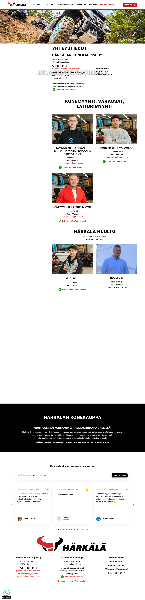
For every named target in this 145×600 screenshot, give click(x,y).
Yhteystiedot (107, 4)
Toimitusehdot (81, 581)
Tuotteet (49, 4)
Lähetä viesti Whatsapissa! (66, 89)
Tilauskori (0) (130, 5)
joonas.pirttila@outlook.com (117, 157)
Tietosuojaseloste (65, 581)
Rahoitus (81, 4)
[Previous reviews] (11, 505)
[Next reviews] (133, 505)
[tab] (58, 529)
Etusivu (37, 4)
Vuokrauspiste (65, 4)
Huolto (93, 4)
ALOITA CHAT (6, 597)
